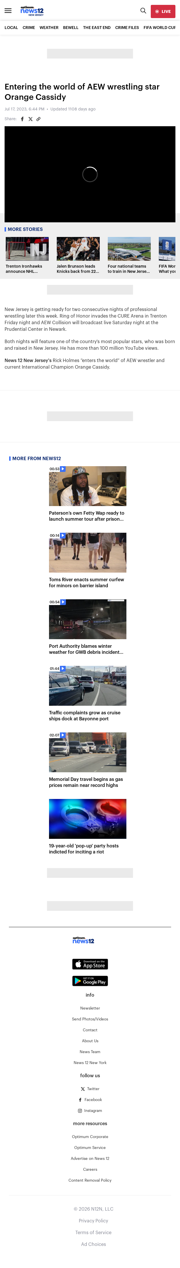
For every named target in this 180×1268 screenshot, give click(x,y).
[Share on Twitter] (30, 119)
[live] (163, 11)
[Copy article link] (38, 119)
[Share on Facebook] (22, 119)
